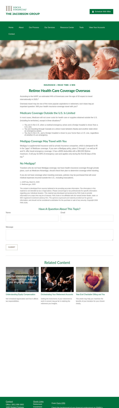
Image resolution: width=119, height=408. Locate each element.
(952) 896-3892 (18, 405)
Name (8, 213)
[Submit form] (12, 247)
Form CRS (61, 403)
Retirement (37, 404)
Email (63, 213)
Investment (37, 407)
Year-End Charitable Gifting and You (90, 294)
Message (9, 227)
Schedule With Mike (101, 12)
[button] (11, 27)
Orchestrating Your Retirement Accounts (57, 294)
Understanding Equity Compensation (20, 294)
